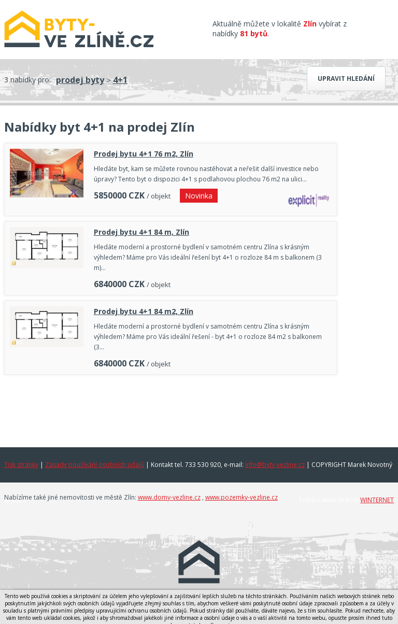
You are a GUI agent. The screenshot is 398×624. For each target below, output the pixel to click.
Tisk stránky (21, 464)
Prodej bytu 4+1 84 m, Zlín (141, 232)
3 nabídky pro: (27, 79)
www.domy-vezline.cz (169, 497)
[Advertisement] (170, 408)
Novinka (198, 196)
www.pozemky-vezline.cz (241, 497)
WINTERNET (377, 499)
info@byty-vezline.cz (275, 464)
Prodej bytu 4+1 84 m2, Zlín (143, 311)
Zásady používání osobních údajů (94, 464)
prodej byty (80, 80)
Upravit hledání (346, 78)
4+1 (120, 80)
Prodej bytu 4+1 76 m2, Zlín (143, 154)
